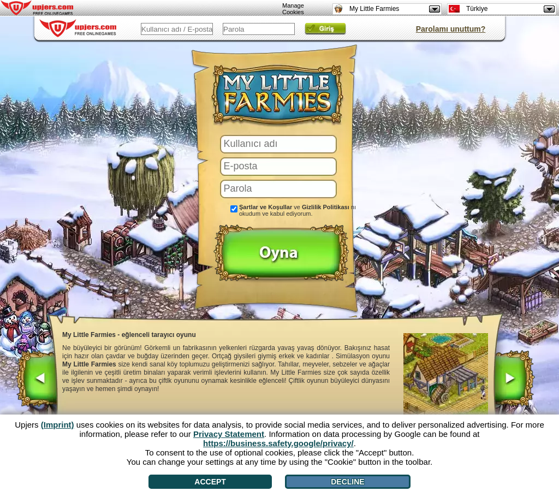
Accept (210, 481)
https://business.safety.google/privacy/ (278, 443)
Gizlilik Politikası (325, 207)
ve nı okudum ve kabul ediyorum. (297, 210)
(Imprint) (57, 424)
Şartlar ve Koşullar (265, 207)
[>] (513, 380)
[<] (37, 380)
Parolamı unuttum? (451, 29)
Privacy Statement (228, 434)
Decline (347, 481)
